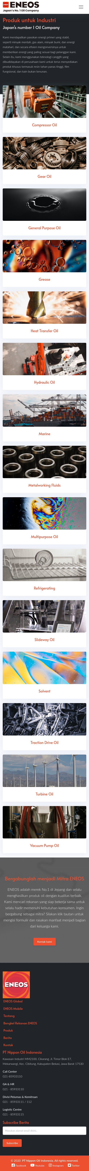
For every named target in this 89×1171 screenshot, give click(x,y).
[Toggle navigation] (81, 7)
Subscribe (12, 1143)
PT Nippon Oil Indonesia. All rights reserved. (50, 1160)
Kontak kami (44, 941)
